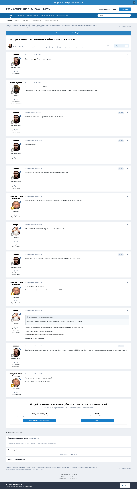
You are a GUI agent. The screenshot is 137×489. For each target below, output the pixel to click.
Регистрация (125, 9)
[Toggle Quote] (28, 317)
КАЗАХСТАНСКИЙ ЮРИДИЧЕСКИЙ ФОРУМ (28, 9)
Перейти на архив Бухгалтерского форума (54, 15)
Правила (25, 20)
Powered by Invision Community (68, 478)
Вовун (15, 225)
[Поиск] (107, 15)
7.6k (16, 71)
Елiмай (20, 45)
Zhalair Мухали (15, 83)
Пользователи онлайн (51, 20)
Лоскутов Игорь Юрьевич (16, 197)
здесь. (49, 59)
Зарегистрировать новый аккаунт (39, 420)
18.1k (16, 215)
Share (109, 46)
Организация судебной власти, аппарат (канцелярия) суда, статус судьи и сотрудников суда (53, 47)
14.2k (16, 241)
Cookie (74, 474)
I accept (125, 485)
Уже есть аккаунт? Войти (108, 9)
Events (17, 20)
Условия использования (24, 486)
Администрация (36, 20)
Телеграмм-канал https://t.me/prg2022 (67, 3)
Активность (20, 15)
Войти (97, 420)
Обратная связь (65, 474)
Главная (10, 16)
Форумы (9, 20)
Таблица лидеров (32, 15)
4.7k (16, 99)
